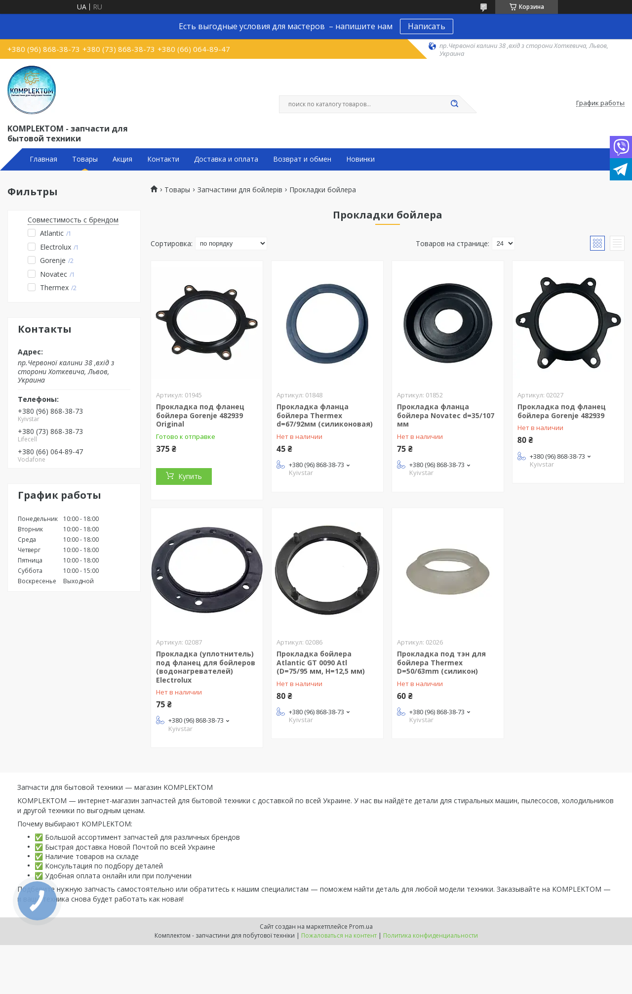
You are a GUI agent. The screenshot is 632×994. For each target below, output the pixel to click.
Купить (190, 476)
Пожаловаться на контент (339, 935)
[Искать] (454, 104)
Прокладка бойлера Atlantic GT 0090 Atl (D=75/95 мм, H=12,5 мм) (320, 662)
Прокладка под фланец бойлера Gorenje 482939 (561, 411)
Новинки (360, 159)
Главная (43, 159)
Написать (426, 26)
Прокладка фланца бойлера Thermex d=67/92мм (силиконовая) (324, 415)
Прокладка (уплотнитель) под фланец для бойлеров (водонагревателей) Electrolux (205, 667)
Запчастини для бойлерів (240, 189)
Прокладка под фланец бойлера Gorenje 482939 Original (200, 415)
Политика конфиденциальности (430, 935)
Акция (122, 159)
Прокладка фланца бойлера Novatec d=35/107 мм (445, 415)
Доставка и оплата (226, 159)
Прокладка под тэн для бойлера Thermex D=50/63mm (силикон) (441, 662)
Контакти (163, 159)
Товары (85, 159)
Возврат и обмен (302, 159)
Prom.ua (361, 926)
